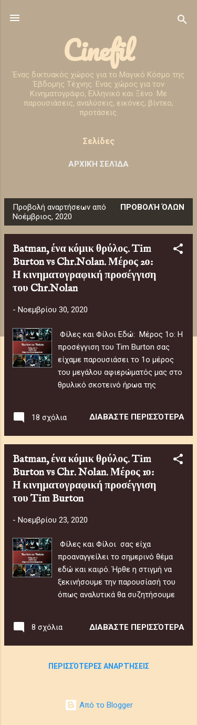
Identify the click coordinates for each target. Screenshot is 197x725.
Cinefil (98, 50)
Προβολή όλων (152, 207)
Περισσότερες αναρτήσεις (98, 666)
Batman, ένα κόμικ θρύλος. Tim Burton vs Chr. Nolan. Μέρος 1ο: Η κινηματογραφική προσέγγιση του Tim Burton (84, 479)
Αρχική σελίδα (98, 164)
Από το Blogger (99, 705)
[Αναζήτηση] (182, 21)
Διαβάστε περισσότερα (136, 417)
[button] (178, 250)
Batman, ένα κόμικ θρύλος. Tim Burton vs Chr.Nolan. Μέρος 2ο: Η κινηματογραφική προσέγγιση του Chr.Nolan (84, 268)
